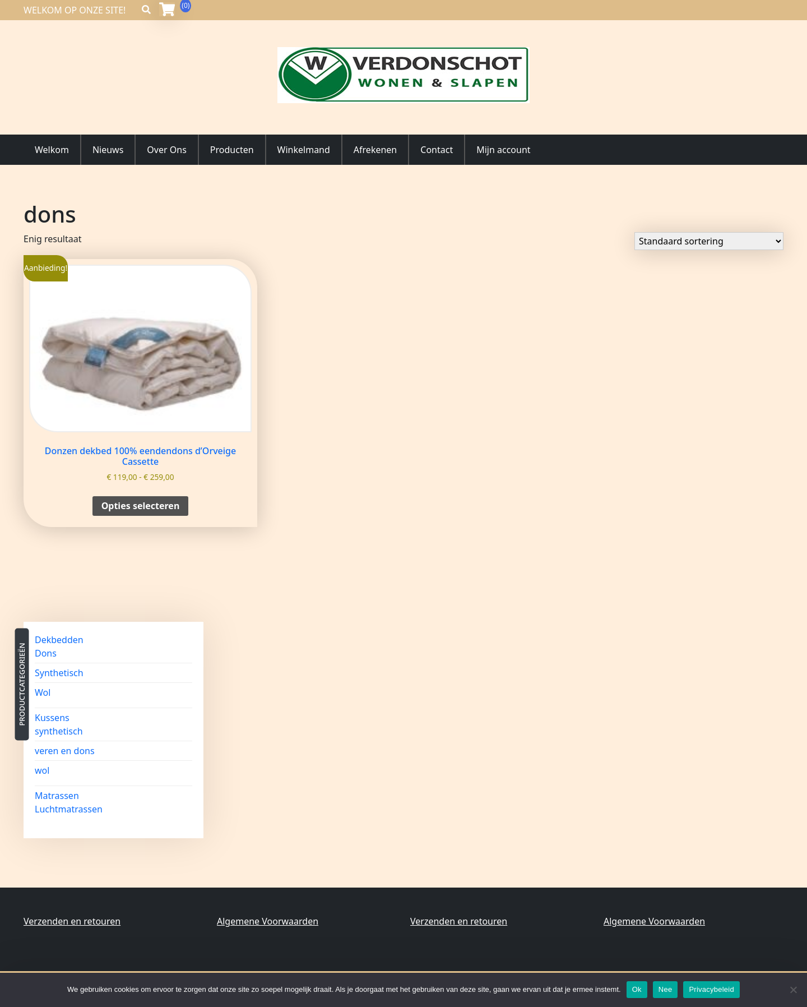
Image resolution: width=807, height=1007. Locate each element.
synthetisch (59, 731)
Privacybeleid (711, 989)
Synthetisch (59, 673)
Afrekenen (375, 150)
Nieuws (107, 150)
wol (42, 770)
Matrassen (57, 795)
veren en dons (65, 751)
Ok (637, 989)
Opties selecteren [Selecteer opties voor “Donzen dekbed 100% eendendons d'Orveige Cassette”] (140, 506)
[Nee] (793, 989)
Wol (42, 692)
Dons (46, 653)
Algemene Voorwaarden (267, 921)
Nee (665, 989)
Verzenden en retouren (72, 921)
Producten (232, 150)
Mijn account (503, 150)
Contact (436, 150)
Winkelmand (303, 150)
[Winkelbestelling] (708, 241)
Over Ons (166, 150)
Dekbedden (59, 640)
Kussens (52, 718)
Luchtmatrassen (69, 809)
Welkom (52, 150)
